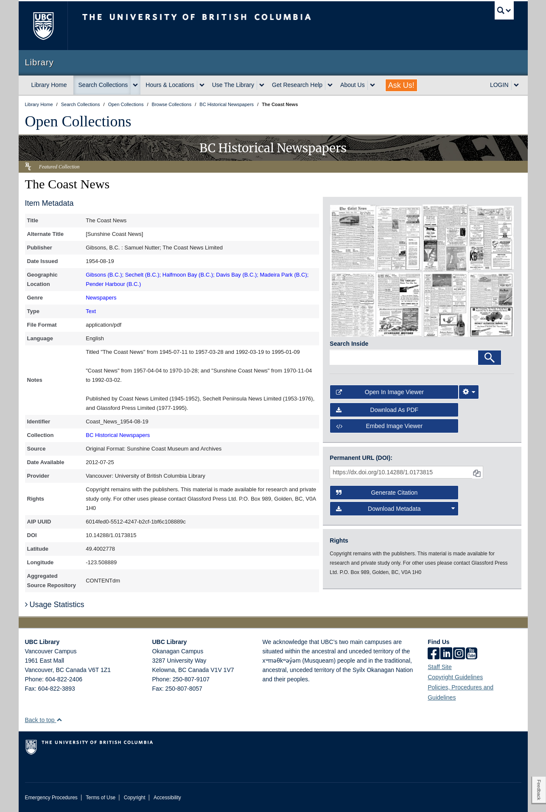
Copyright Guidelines (455, 677)
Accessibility (167, 798)
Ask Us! (401, 85)
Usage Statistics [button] (54, 604)
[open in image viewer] (352, 237)
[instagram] (459, 654)
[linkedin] (446, 654)
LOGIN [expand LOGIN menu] (499, 84)
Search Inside (349, 343)
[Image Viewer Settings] (469, 392)
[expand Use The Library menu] (262, 85)
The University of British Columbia (43, 25)
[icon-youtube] (471, 654)
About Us (352, 84)
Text (91, 311)
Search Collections (103, 84)
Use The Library (233, 84)
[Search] (489, 357)
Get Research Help (297, 84)
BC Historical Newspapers (118, 435)
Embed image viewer (379, 426)
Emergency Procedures (51, 798)
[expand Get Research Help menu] (330, 85)
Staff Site (440, 667)
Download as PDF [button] (377, 409)
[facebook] (434, 654)
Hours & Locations (170, 84)
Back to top (44, 720)
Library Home (49, 84)
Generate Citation (376, 492)
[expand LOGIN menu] (516, 85)
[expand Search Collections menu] (135, 85)
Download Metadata (395, 508)
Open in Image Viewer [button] (380, 392)
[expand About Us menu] (372, 85)
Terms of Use (100, 798)
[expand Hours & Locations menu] (202, 85)
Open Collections (78, 121)
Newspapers (101, 297)
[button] (59, 720)
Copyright (135, 798)
